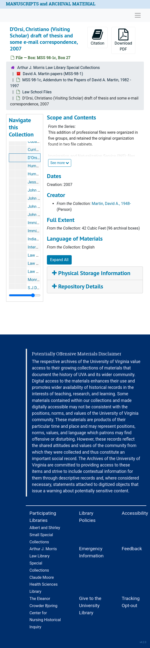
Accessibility (135, 513)
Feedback (132, 548)
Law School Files (37, 92)
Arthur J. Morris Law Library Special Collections (58, 67)
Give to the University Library (90, 605)
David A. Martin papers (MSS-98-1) (53, 73)
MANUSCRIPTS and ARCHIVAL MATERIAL (50, 4)
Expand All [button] (59, 259)
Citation (97, 37)
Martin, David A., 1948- (111, 203)
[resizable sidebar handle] (25, 295)
